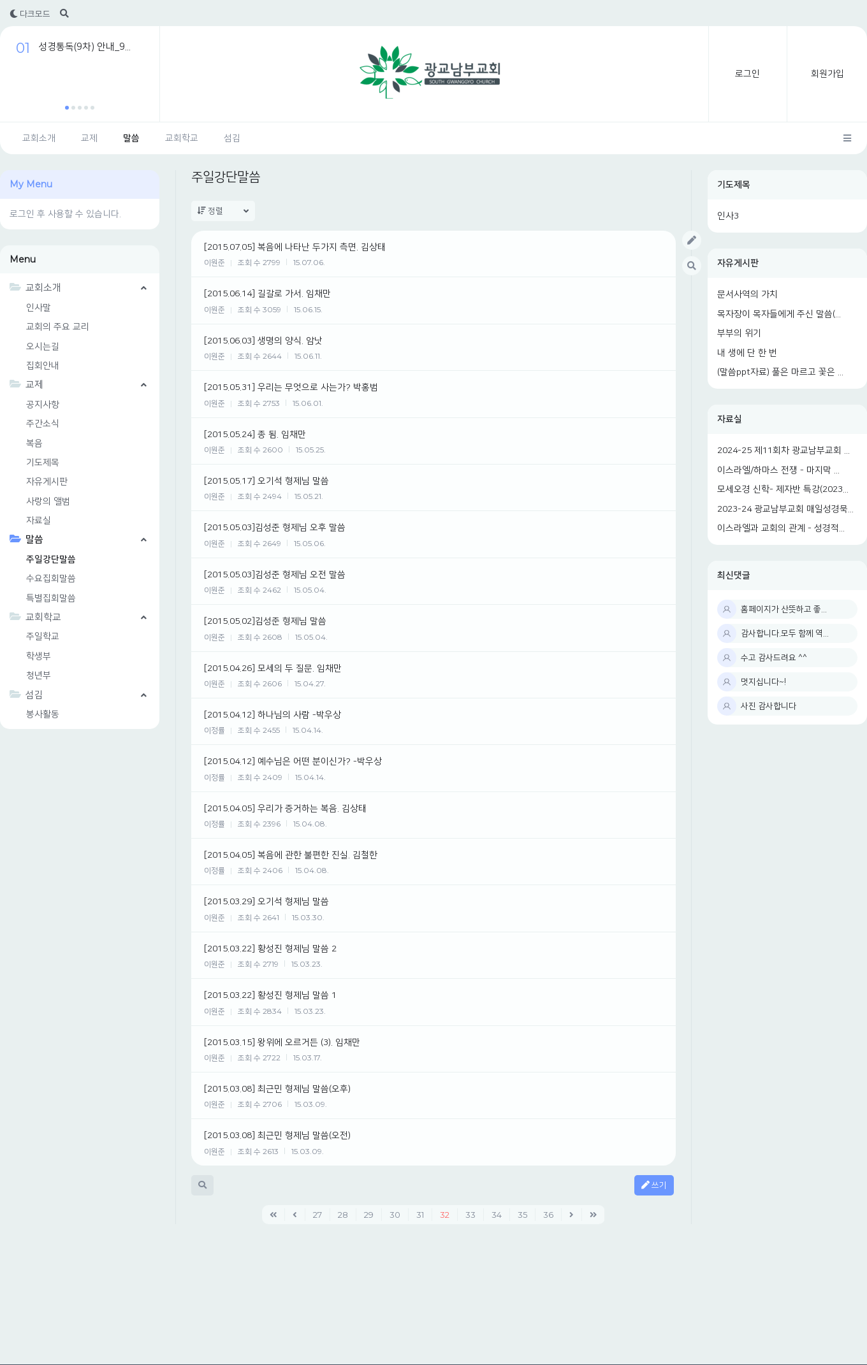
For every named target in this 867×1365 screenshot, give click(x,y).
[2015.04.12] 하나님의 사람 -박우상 (272, 715)
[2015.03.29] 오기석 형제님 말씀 (266, 902)
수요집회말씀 (51, 579)
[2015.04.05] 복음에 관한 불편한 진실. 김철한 (290, 855)
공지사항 (42, 405)
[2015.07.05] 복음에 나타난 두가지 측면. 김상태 (295, 247)
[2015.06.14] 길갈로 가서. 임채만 (267, 294)
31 (420, 1215)
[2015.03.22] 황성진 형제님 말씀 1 (270, 995)
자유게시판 (738, 263)
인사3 (728, 216)
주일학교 (42, 637)
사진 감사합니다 (768, 706)
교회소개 (38, 138)
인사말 (38, 308)
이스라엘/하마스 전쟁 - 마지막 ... (778, 470)
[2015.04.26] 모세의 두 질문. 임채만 (273, 668)
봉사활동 (42, 714)
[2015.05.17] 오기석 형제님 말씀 (266, 481)
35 (522, 1215)
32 (444, 1215)
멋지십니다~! (763, 681)
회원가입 (827, 74)
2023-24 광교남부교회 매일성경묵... (785, 509)
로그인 (747, 74)
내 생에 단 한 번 (747, 353)
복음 (34, 443)
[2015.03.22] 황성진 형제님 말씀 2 (270, 949)
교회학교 (181, 138)
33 (470, 1215)
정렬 (223, 210)
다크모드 (30, 14)
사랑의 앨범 (48, 501)
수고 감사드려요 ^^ (774, 657)
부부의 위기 (739, 333)
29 (369, 1215)
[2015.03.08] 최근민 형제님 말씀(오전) (277, 1135)
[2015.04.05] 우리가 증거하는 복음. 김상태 (285, 809)
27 (317, 1215)
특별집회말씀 (51, 598)
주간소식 (42, 424)
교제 (89, 138)
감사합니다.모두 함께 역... (785, 633)
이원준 (214, 263)
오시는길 (42, 347)
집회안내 (42, 366)
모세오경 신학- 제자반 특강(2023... (783, 489)
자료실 (729, 419)
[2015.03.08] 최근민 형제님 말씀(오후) (277, 1089)
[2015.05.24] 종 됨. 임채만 (255, 435)
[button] (67, 108)
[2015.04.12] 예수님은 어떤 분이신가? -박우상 (293, 761)
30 (395, 1215)
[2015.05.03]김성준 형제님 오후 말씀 (275, 528)
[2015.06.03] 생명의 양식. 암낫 (263, 341)
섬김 (232, 138)
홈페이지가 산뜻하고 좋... (784, 609)
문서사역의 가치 (747, 294)
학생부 (38, 656)
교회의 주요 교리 (57, 327)
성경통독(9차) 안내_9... (84, 46)
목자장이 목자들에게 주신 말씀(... (779, 314)
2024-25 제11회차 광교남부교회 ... (783, 450)
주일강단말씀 (51, 559)
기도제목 (733, 185)
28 (343, 1215)
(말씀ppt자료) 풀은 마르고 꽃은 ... (780, 372)
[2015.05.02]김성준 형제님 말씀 (265, 621)
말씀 (131, 138)
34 (497, 1215)
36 (548, 1215)
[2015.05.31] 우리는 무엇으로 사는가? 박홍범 (291, 387)
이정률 (214, 730)
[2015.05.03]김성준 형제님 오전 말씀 (275, 575)
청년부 (38, 675)
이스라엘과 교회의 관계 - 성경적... (781, 528)
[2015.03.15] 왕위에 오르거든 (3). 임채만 (282, 1042)
